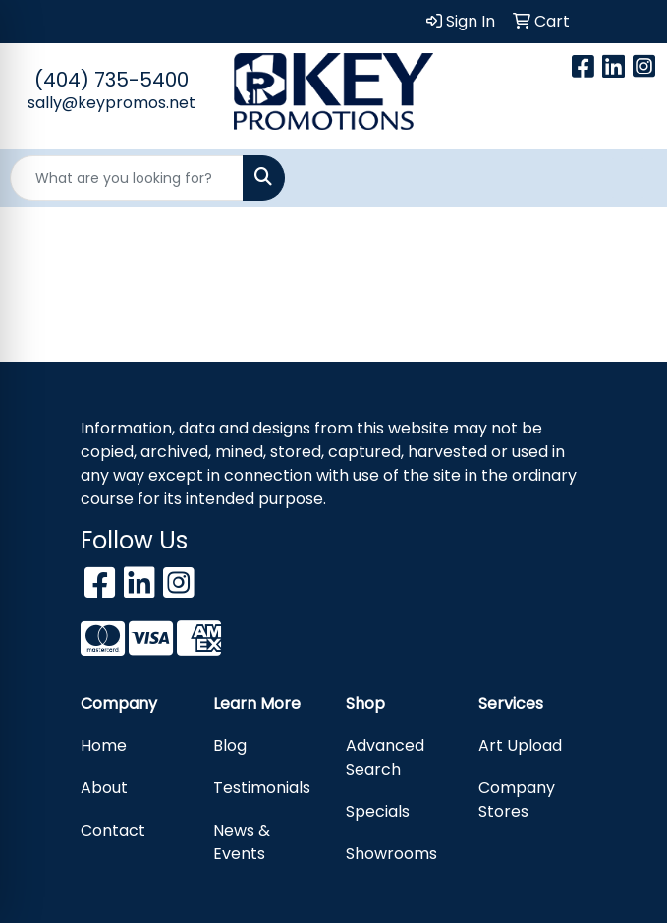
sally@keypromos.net (111, 102)
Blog (230, 745)
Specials (378, 811)
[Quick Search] (127, 178)
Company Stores (516, 800)
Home (104, 745)
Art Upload (520, 745)
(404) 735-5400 (111, 79)
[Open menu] (627, 178)
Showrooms (391, 853)
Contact (113, 830)
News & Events (241, 842)
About (104, 788)
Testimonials (261, 788)
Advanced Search (385, 757)
